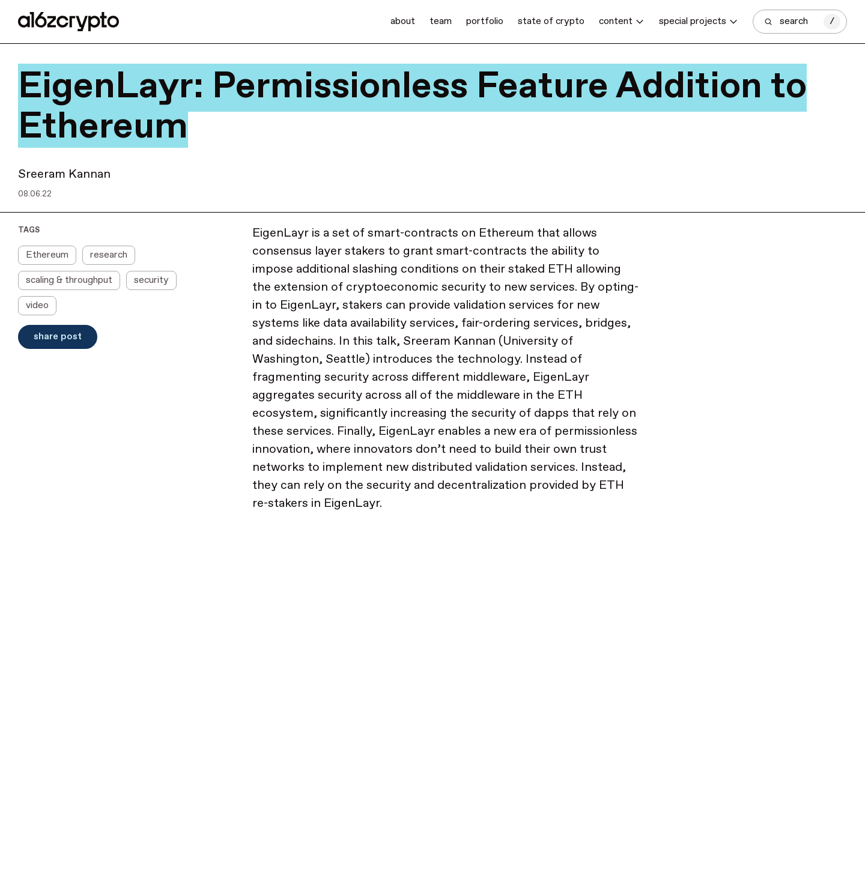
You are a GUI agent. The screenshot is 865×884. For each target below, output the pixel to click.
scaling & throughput (69, 280)
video (37, 305)
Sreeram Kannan (64, 174)
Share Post (58, 336)
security (151, 280)
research (108, 255)
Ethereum (47, 255)
